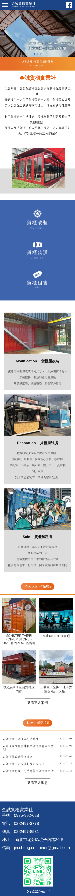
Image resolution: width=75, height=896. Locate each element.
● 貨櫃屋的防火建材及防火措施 (24, 764)
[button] (34, 54)
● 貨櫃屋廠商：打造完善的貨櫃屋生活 (28, 771)
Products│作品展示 (38, 586)
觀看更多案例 (37, 703)
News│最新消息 (38, 722)
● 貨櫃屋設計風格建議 (18, 757)
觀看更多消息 (37, 783)
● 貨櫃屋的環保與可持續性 (21, 739)
